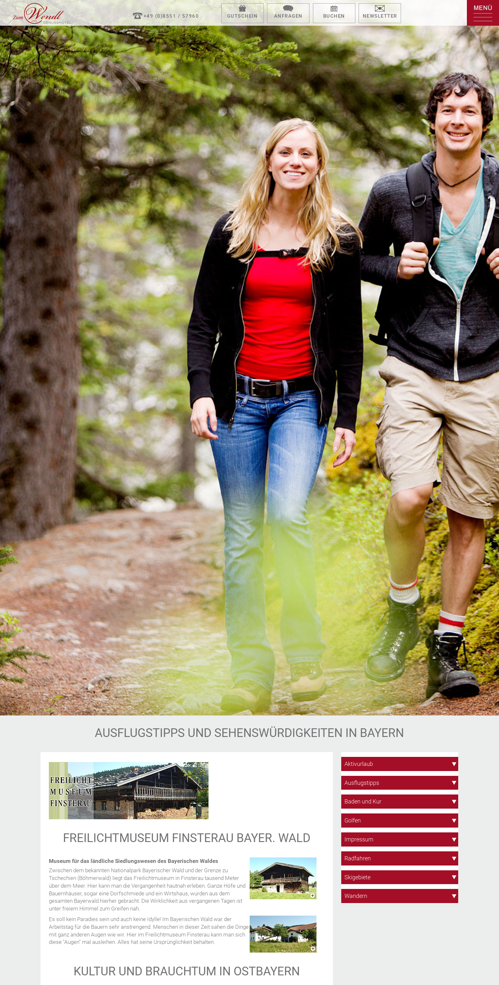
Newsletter (380, 16)
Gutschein (242, 16)
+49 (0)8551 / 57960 (171, 16)
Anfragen (288, 16)
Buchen (334, 16)
